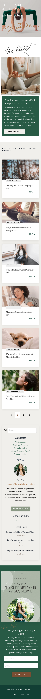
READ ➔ (32, 192)
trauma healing (13, 222)
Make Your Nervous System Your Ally (19, 313)
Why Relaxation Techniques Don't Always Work (19, 229)
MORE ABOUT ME (20, 508)
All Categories (20, 442)
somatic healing (13, 180)
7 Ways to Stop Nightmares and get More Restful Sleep (19, 355)
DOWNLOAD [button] (21, 674)
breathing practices (15, 391)
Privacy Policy (24, 694)
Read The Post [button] (14, 131)
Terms (14, 694)
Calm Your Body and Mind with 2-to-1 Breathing (20, 397)
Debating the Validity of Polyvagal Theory (19, 187)
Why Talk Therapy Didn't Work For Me (20, 271)
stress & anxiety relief (20, 451)
